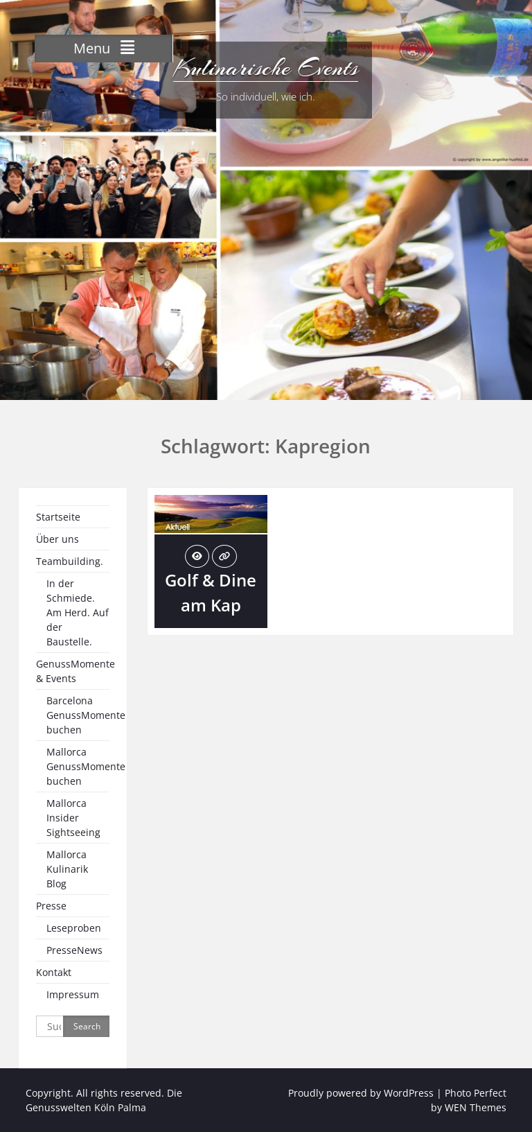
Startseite (58, 516)
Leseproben (73, 927)
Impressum (72, 994)
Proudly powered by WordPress (361, 1092)
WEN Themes (475, 1107)
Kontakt (53, 972)
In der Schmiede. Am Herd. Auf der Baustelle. (77, 612)
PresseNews (74, 950)
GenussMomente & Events (75, 671)
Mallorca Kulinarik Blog (67, 869)
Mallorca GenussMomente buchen (85, 766)
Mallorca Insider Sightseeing (73, 817)
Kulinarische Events (265, 68)
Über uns (57, 539)
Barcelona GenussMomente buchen (85, 715)
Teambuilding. (69, 561)
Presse (51, 905)
